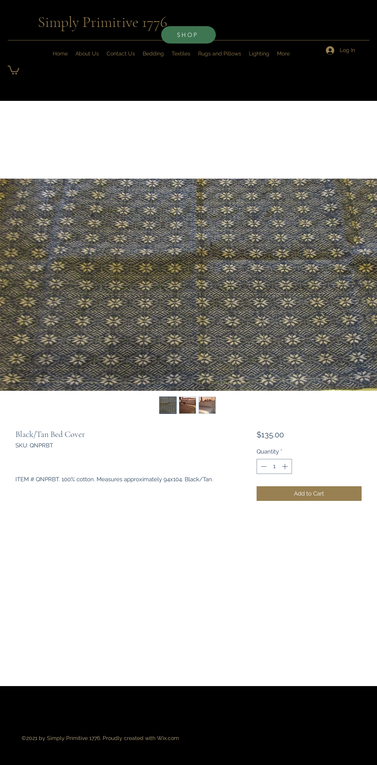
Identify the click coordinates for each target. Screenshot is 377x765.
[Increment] (285, 466)
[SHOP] (188, 35)
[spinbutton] (274, 466)
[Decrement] (263, 466)
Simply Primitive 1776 (102, 22)
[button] (13, 69)
